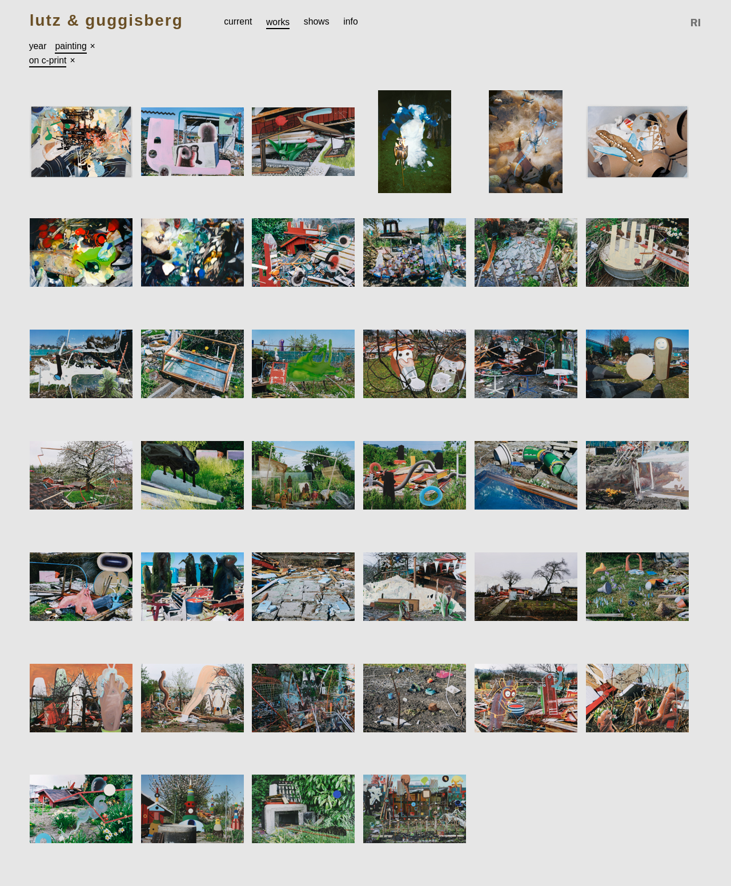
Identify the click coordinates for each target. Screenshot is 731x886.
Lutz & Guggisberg (106, 21)
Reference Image (696, 22)
